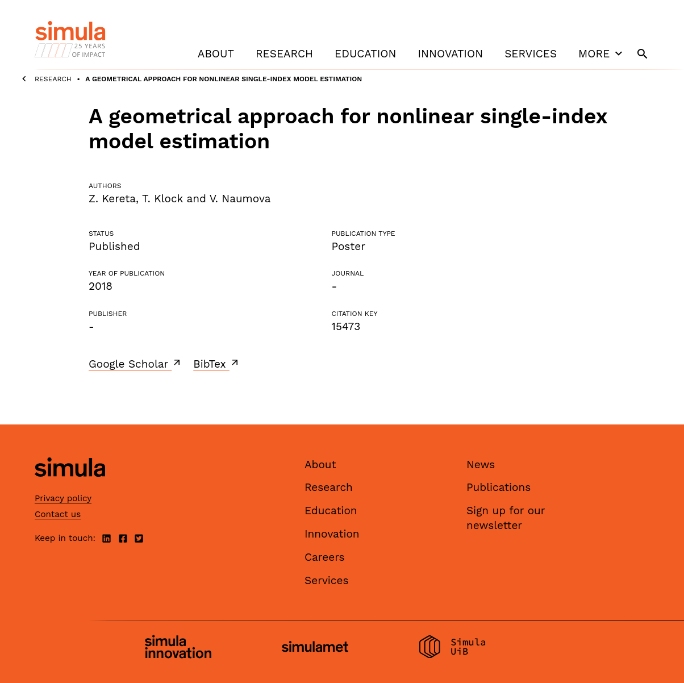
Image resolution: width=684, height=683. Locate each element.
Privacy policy (63, 498)
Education (365, 53)
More (601, 53)
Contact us (58, 514)
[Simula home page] (70, 486)
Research (284, 53)
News (480, 464)
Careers (325, 557)
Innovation (450, 53)
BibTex (216, 363)
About (216, 53)
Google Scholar (135, 363)
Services (530, 53)
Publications (498, 487)
